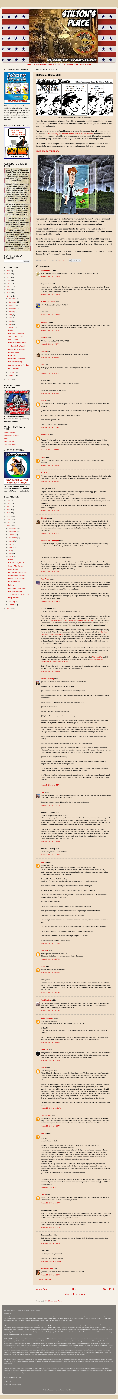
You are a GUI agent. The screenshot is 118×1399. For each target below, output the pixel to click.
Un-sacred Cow (14, 352)
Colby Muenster (47, 1018)
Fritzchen (44, 951)
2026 (9, 271)
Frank (43, 966)
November (13, 302)
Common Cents (10, 432)
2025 (9, 274)
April (10, 324)
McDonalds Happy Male (17, 359)
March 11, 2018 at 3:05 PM (50, 1228)
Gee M (43, 401)
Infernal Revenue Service (17, 343)
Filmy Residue (13, 368)
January (12, 375)
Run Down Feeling (15, 362)
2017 (9, 379)
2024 (9, 277)
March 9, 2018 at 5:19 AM (50, 357)
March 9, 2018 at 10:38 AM (50, 671)
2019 (9, 293)
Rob (42, 792)
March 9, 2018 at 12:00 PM (50, 943)
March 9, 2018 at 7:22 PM (50, 1042)
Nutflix (10, 330)
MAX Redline (46, 1000)
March (11, 327)
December (13, 299)
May (10, 321)
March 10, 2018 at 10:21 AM (51, 1108)
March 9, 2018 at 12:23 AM (50, 277)
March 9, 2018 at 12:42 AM (50, 294)
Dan (42, 365)
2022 (9, 283)
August (11, 311)
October (12, 305)
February (12, 372)
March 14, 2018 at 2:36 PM (50, 1275)
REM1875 (44, 1050)
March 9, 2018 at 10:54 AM (50, 785)
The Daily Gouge (10, 444)
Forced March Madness (16, 349)
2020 (9, 290)
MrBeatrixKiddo (47, 1269)
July (10, 315)
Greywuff (44, 322)
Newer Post (41, 1289)
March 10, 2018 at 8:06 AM (50, 1060)
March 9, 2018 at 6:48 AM (50, 393)
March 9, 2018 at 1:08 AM (50, 330)
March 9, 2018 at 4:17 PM (50, 993)
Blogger (72, 1390)
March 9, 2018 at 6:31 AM (50, 373)
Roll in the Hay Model (16, 333)
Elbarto (44, 351)
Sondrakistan (9, 441)
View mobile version (75, 1294)
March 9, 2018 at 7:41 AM (50, 466)
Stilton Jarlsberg (47, 679)
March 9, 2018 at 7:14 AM (50, 450)
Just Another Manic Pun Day (18, 365)
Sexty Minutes (13, 340)
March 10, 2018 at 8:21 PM (50, 1187)
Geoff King (45, 473)
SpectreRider (46, 1115)
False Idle (11, 355)
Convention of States (11, 435)
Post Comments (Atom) (54, 1301)
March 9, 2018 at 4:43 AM (50, 344)
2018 (9, 296)
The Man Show (97, 657)
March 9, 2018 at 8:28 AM (50, 481)
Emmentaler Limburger (50, 540)
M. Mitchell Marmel (48, 302)
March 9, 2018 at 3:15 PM (50, 972)
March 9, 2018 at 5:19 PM (50, 1011)
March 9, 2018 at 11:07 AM (50, 805)
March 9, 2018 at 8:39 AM (50, 533)
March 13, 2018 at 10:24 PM (51, 1261)
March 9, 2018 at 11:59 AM (50, 855)
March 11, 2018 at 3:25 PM (50, 1243)
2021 (9, 286)
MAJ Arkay (45, 579)
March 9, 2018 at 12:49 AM (50, 315)
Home (75, 1289)
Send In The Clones (15, 336)
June (11, 318)
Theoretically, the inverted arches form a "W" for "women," (71, 134)
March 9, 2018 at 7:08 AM (50, 427)
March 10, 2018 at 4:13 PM (50, 1126)
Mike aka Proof (46, 270)
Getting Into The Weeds (16, 346)
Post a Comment (45, 1280)
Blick (43, 457)
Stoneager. (45, 435)
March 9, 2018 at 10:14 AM (50, 601)
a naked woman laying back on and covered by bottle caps (72, 620)
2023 (9, 280)
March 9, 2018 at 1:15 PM (50, 959)
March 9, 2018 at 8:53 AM (50, 572)
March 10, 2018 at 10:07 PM (51, 1203)
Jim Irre (44, 338)
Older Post (108, 1289)
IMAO (6, 438)
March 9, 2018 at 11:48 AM (50, 841)
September (13, 308)
